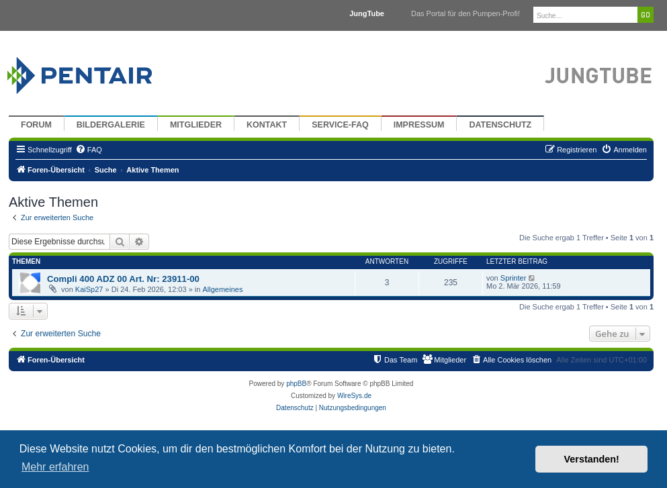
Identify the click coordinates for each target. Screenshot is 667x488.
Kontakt (267, 125)
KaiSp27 (89, 289)
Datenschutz (500, 125)
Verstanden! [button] (591, 459)
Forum (36, 125)
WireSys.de (354, 395)
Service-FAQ (340, 125)
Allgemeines (222, 289)
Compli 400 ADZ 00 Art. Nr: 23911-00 (123, 279)
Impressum (419, 125)
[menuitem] (88, 150)
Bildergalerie (111, 125)
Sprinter (513, 278)
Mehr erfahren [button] (55, 467)
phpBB (296, 383)
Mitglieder (196, 125)
